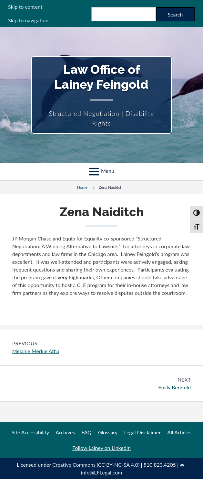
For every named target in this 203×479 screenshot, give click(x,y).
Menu (107, 171)
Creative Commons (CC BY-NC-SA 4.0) (95, 465)
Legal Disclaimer (142, 432)
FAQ (86, 432)
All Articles (179, 432)
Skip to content (25, 7)
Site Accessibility (30, 432)
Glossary (107, 432)
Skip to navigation (28, 20)
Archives (65, 432)
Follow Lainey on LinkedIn (101, 448)
